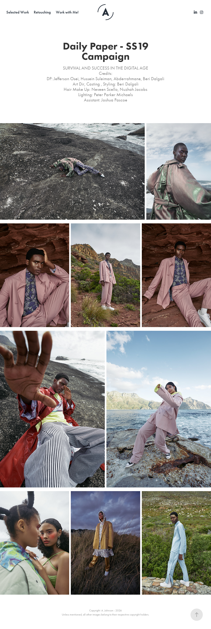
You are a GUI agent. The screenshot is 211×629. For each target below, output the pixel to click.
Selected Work (17, 12)
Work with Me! (67, 12)
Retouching (42, 12)
